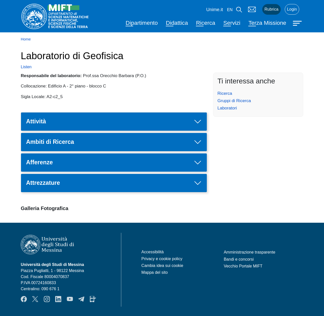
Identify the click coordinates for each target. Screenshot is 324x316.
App (93, 299)
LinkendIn (58, 299)
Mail (252, 9)
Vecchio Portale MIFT (243, 266)
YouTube (70, 299)
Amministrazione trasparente (249, 252)
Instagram (47, 299)
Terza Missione (267, 23)
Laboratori (227, 107)
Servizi (231, 23)
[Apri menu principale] (298, 22)
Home (26, 39)
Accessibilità (152, 252)
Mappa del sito (154, 272)
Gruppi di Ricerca (234, 100)
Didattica (177, 23)
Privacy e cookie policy (162, 259)
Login (292, 9)
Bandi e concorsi (239, 259)
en (230, 10)
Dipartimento (142, 23)
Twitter (35, 299)
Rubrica (271, 9)
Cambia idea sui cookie (162, 265)
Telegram (81, 299)
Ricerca (205, 23)
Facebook (24, 299)
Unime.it (214, 9)
